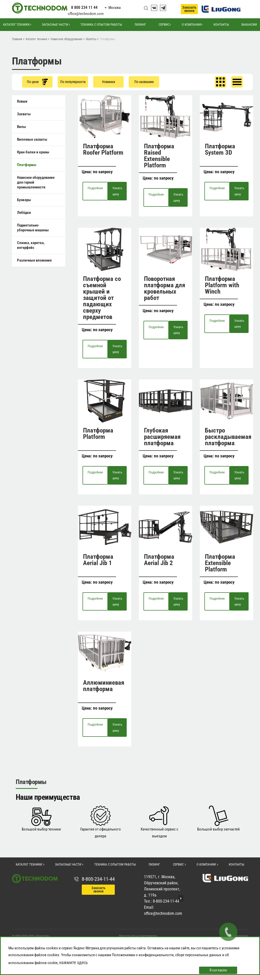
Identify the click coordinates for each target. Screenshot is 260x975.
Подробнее (95, 188)
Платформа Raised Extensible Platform (159, 155)
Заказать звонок (189, 9)
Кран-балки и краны (33, 152)
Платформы (26, 165)
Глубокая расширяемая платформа (162, 437)
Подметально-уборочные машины (33, 227)
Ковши (22, 101)
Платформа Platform (98, 433)
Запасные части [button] (55, 24)
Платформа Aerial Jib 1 (98, 560)
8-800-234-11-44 (98, 879)
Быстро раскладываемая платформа (228, 437)
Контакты (221, 24)
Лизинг (140, 24)
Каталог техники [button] (16, 24)
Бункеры (24, 200)
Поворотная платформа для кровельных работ (164, 288)
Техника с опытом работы (101, 24)
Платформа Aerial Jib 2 (159, 560)
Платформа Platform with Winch (222, 285)
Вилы (21, 126)
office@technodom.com (86, 13)
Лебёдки (24, 212)
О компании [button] (191, 24)
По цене (37, 82)
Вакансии (249, 24)
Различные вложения (34, 260)
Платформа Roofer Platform (103, 149)
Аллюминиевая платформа (103, 686)
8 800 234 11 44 (84, 7)
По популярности (73, 82)
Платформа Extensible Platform (220, 563)
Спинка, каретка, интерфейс (31, 245)
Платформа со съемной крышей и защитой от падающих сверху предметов (102, 298)
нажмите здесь (73, 962)
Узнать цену (117, 191)
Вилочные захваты (32, 139)
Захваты (24, 114)
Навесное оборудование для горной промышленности (36, 182)
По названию (144, 82)
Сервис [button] (164, 24)
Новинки (108, 82)
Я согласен (218, 970)
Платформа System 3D (220, 149)
